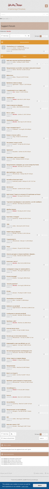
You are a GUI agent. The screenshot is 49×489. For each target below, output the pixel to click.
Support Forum (8, 26)
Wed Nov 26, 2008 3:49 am (24, 322)
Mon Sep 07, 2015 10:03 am (24, 122)
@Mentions (10, 75)
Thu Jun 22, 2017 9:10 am (22, 77)
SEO (8, 417)
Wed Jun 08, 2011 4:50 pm (26, 174)
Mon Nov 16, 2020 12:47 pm (23, 69)
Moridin (9, 31)
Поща (8, 246)
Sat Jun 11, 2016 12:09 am (22, 92)
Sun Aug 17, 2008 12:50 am (24, 345)
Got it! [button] (40, 485)
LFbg (14, 136)
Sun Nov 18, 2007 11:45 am (23, 375)
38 (45, 63)
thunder (15, 315)
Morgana (15, 411)
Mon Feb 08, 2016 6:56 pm (23, 107)
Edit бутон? (10, 187)
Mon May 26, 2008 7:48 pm (25, 352)
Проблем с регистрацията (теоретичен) (19, 380)
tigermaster (16, 84)
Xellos (14, 62)
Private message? (12, 276)
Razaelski (15, 151)
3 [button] (44, 36)
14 (45, 101)
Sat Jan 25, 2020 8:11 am (23, 48)
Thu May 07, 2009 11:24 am (24, 293)
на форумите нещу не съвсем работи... (19, 269)
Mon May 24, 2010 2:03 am (24, 203)
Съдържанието (11, 239)
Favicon (9, 395)
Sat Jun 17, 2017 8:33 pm (25, 84)
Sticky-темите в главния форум (16, 358)
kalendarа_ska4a (17, 181)
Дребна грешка (11, 209)
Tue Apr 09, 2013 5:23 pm (24, 144)
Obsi (14, 159)
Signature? (10, 150)
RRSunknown (16, 174)
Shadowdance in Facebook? (15, 298)
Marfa (14, 69)
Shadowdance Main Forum (18, 49)
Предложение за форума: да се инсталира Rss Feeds (23, 165)
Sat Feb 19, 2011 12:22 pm (24, 188)
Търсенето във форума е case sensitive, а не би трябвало (24, 202)
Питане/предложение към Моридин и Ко (19, 351)
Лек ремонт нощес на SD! (14, 142)
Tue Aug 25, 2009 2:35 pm (24, 278)
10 (47, 235)
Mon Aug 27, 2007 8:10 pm (23, 418)
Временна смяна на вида (14, 83)
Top (48, 473)
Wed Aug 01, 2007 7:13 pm (24, 426)
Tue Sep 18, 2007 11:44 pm (24, 411)
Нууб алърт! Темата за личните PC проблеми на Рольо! (23, 194)
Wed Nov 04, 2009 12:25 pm (24, 255)
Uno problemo (11, 402)
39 (47, 63)
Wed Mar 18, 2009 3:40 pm (24, 315)
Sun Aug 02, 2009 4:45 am (24, 285)
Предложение (11, 366)
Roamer (15, 144)
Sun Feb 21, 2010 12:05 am (23, 233)
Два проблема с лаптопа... (15, 172)
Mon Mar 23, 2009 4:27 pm (28, 307)
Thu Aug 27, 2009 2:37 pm (24, 270)
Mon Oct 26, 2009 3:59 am (24, 263)
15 (47, 101)
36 (42, 63)
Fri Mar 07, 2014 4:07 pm (22, 136)
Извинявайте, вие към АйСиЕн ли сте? (18, 343)
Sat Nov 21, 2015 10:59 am (24, 114)
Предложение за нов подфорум (16, 409)
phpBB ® (19, 479)
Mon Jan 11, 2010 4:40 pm (26, 241)
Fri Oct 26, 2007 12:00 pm (23, 389)
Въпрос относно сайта (13, 135)
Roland (14, 99)
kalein (14, 375)
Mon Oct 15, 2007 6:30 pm (24, 397)
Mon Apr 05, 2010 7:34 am (23, 226)
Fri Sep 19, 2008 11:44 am (23, 330)
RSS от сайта (10, 113)
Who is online (7, 445)
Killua (14, 77)
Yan (14, 92)
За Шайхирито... (12, 388)
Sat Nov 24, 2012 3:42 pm (25, 151)
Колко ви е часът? (12, 261)
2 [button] (42, 36)
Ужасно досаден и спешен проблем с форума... (21, 254)
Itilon (14, 300)
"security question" (12, 284)
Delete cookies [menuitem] (39, 473)
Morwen (15, 188)
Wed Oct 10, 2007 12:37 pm (25, 403)
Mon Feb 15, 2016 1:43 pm (24, 99)
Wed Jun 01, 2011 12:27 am (29, 181)
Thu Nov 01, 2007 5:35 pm (26, 382)
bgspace (15, 345)
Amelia (14, 48)
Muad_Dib (15, 352)
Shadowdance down (12, 120)
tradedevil (15, 129)
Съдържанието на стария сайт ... (17, 90)
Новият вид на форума (13, 231)
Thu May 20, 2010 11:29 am (24, 211)
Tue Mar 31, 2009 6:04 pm (22, 300)
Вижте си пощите (12, 373)
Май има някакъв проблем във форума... (19, 60)
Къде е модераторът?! (13, 127)
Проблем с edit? (11, 321)
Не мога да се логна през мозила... (17, 336)
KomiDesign (35, 479)
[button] (47, 36)
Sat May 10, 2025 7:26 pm (23, 62)
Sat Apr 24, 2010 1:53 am (25, 218)
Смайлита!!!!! (10, 97)
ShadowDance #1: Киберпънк (15, 46)
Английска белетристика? (15, 179)
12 (42, 101)
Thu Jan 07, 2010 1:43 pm (24, 248)
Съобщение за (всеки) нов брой (16, 313)
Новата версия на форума (14, 105)
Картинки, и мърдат (13, 216)
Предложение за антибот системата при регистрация (23, 68)
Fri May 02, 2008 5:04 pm (23, 360)
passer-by (15, 218)
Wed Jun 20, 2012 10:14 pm (22, 159)
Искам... (9, 291)
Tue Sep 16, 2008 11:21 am (26, 337)
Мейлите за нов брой (13, 306)
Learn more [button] (24, 486)
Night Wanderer (17, 307)
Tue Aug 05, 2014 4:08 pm (25, 129)
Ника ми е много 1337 (13, 424)
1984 (8, 224)
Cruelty (14, 255)
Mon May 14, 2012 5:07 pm (24, 166)
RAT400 (14, 233)
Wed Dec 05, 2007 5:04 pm (23, 367)
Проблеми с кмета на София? (15, 157)
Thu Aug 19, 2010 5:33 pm (24, 196)
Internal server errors (13, 328)
